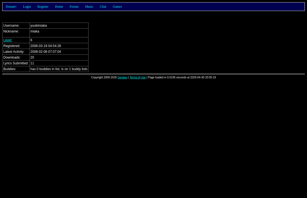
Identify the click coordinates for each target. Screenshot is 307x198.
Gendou (123, 77)
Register (42, 7)
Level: (7, 40)
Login (27, 7)
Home (59, 7)
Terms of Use (137, 77)
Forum (74, 7)
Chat (103, 7)
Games (117, 7)
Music (89, 7)
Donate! (11, 7)
